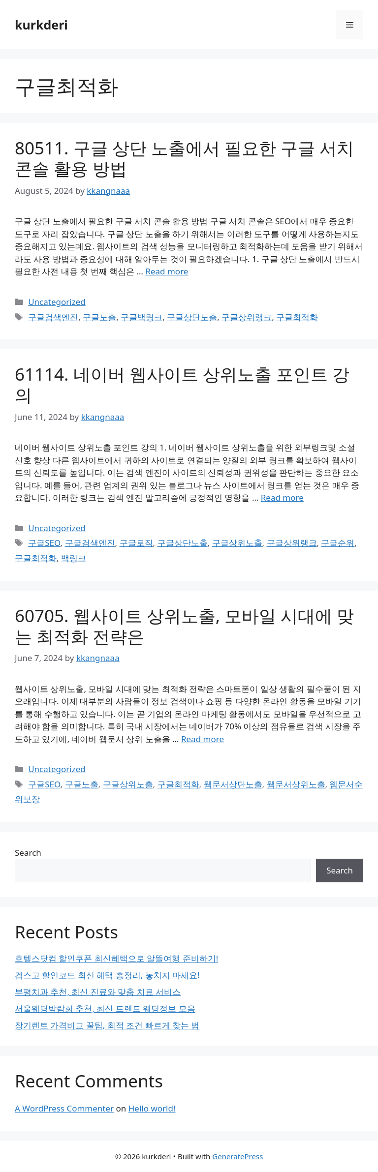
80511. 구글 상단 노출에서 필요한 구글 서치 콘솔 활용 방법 (184, 158)
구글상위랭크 (246, 317)
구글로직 (136, 542)
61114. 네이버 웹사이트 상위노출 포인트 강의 (182, 384)
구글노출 (99, 317)
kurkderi (41, 24)
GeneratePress (237, 1156)
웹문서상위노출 (296, 784)
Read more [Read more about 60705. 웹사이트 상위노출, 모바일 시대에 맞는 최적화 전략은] (202, 739)
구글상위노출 (237, 542)
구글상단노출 (192, 317)
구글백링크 (141, 317)
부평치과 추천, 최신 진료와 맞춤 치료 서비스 (98, 991)
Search (28, 852)
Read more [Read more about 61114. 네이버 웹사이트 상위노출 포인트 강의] (282, 497)
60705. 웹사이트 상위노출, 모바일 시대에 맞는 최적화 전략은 (184, 626)
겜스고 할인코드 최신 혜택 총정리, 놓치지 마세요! (107, 975)
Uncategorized (57, 301)
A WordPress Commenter (64, 1108)
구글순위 (337, 542)
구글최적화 (297, 317)
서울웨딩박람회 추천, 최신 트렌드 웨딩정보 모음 (105, 1008)
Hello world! (152, 1108)
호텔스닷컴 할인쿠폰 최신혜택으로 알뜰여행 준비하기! (116, 958)
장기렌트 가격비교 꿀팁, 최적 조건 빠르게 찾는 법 (107, 1025)
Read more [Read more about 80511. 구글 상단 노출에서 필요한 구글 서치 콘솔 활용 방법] (166, 271)
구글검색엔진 (53, 317)
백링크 (73, 558)
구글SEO (44, 542)
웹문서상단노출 (233, 784)
